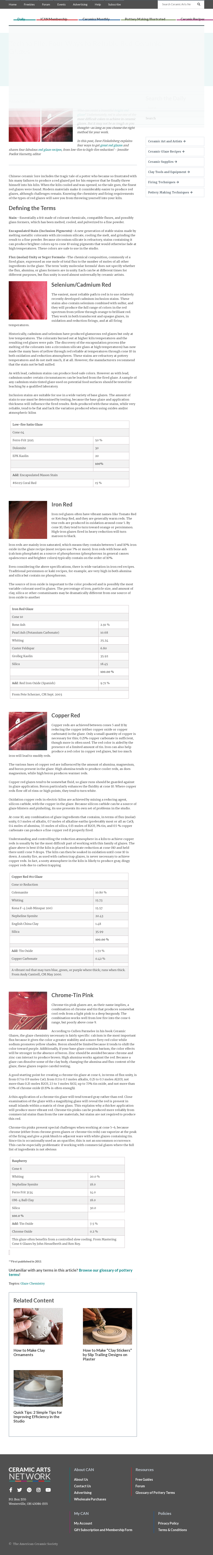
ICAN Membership (82, 18)
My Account (83, 1523)
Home (13, 4)
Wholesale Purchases (90, 1499)
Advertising (80, 4)
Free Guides (144, 1479)
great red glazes (111, 145)
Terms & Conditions (172, 1530)
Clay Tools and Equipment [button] (169, 172)
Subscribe (114, 4)
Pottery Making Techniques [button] (170, 192)
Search (151, 118)
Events (61, 4)
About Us (81, 1479)
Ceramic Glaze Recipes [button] (166, 151)
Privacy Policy (168, 1523)
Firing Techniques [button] (163, 182)
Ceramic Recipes (175, 18)
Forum (46, 4)
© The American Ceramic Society (33, 1544)
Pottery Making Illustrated (143, 18)
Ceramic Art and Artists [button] (167, 141)
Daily (65, 18)
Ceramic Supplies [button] (162, 162)
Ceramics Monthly (109, 18)
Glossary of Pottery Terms (155, 1493)
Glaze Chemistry (32, 1283)
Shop (206, 18)
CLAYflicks (195, 18)
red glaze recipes (49, 149)
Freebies (29, 4)
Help (98, 4)
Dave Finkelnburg (30, 69)
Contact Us (82, 1486)
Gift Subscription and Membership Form (103, 1530)
